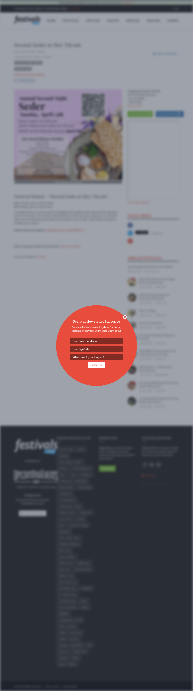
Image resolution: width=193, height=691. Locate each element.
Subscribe (96, 365)
